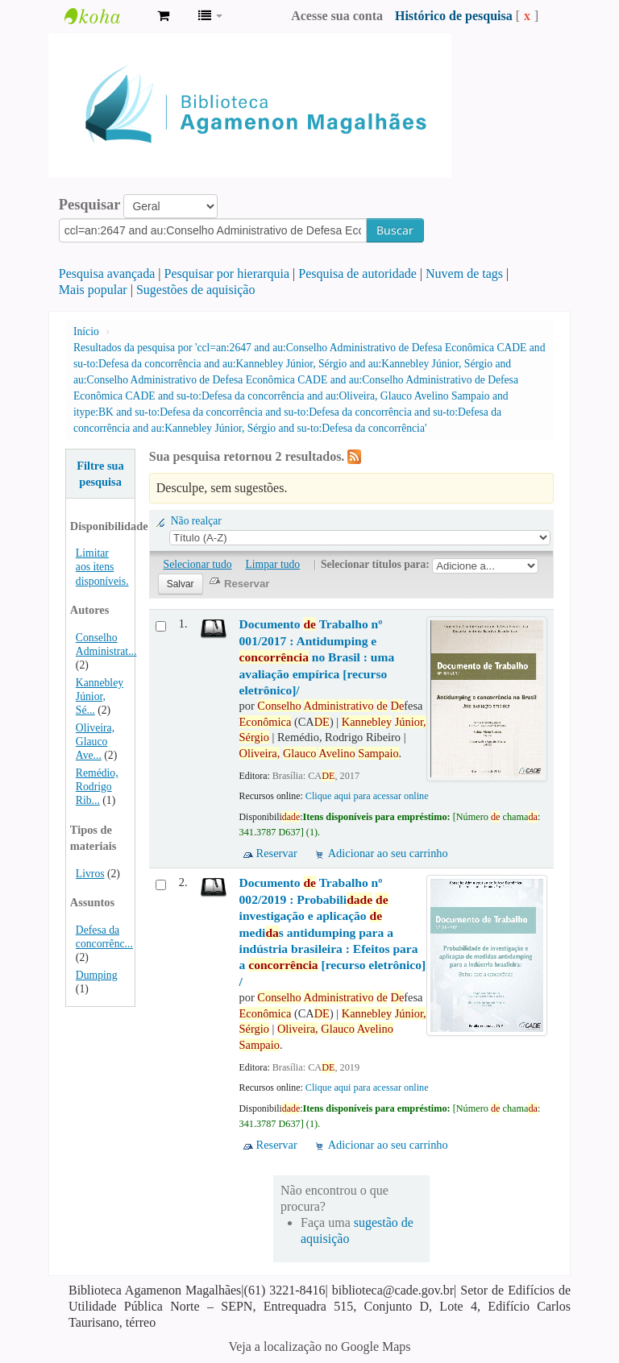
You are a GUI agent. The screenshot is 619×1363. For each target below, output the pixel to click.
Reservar (276, 853)
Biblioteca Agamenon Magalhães (104, 16)
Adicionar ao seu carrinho (388, 853)
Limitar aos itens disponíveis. (102, 566)
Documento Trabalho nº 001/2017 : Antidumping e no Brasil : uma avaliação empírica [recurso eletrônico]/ (317, 657)
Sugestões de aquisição (195, 289)
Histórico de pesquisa (454, 16)
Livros (90, 874)
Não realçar (196, 521)
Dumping (97, 975)
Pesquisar (90, 205)
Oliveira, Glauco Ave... (95, 741)
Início (86, 331)
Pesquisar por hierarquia (227, 273)
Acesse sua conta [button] (337, 16)
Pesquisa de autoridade (357, 273)
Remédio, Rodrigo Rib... (97, 786)
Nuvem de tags (464, 273)
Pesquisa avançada (107, 273)
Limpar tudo (273, 564)
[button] (163, 16)
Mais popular (93, 289)
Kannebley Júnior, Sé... (99, 696)
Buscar (394, 230)
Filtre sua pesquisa (100, 473)
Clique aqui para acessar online (367, 796)
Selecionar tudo (198, 564)
